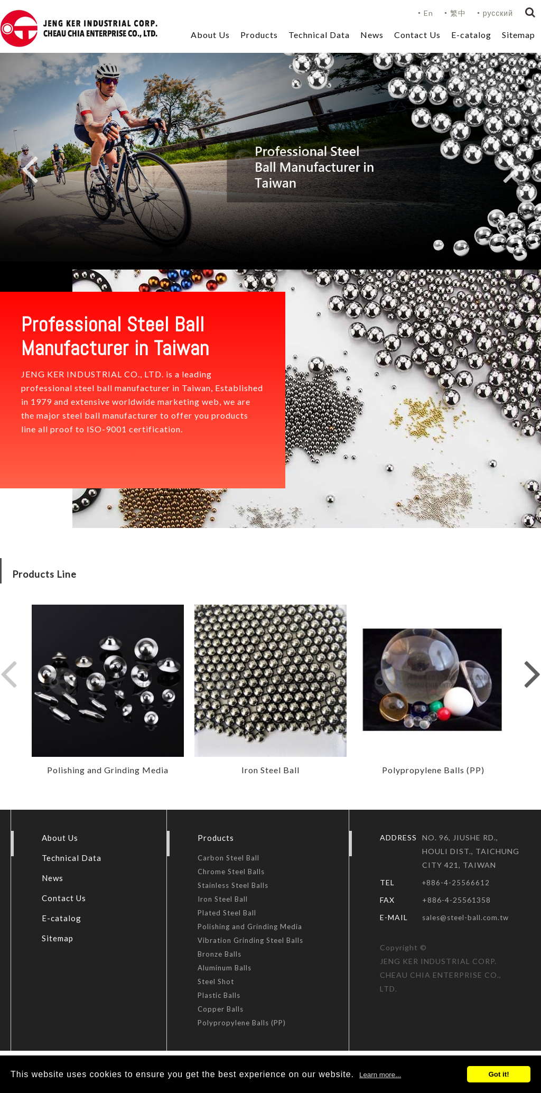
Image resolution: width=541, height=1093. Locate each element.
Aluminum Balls (224, 968)
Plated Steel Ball (227, 913)
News (372, 35)
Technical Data (319, 35)
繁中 (458, 12)
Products (259, 35)
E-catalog (471, 35)
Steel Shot (216, 981)
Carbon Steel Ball (228, 858)
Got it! (498, 1074)
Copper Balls (221, 1009)
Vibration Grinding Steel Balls (250, 940)
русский (498, 12)
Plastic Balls (219, 995)
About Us (210, 35)
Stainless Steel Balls (233, 885)
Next (511, 168)
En (428, 12)
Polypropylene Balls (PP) (242, 1022)
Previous (29, 168)
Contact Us (417, 35)
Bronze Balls (219, 954)
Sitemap (518, 35)
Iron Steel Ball (223, 899)
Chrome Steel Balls (231, 871)
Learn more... (380, 1075)
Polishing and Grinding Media (250, 926)
